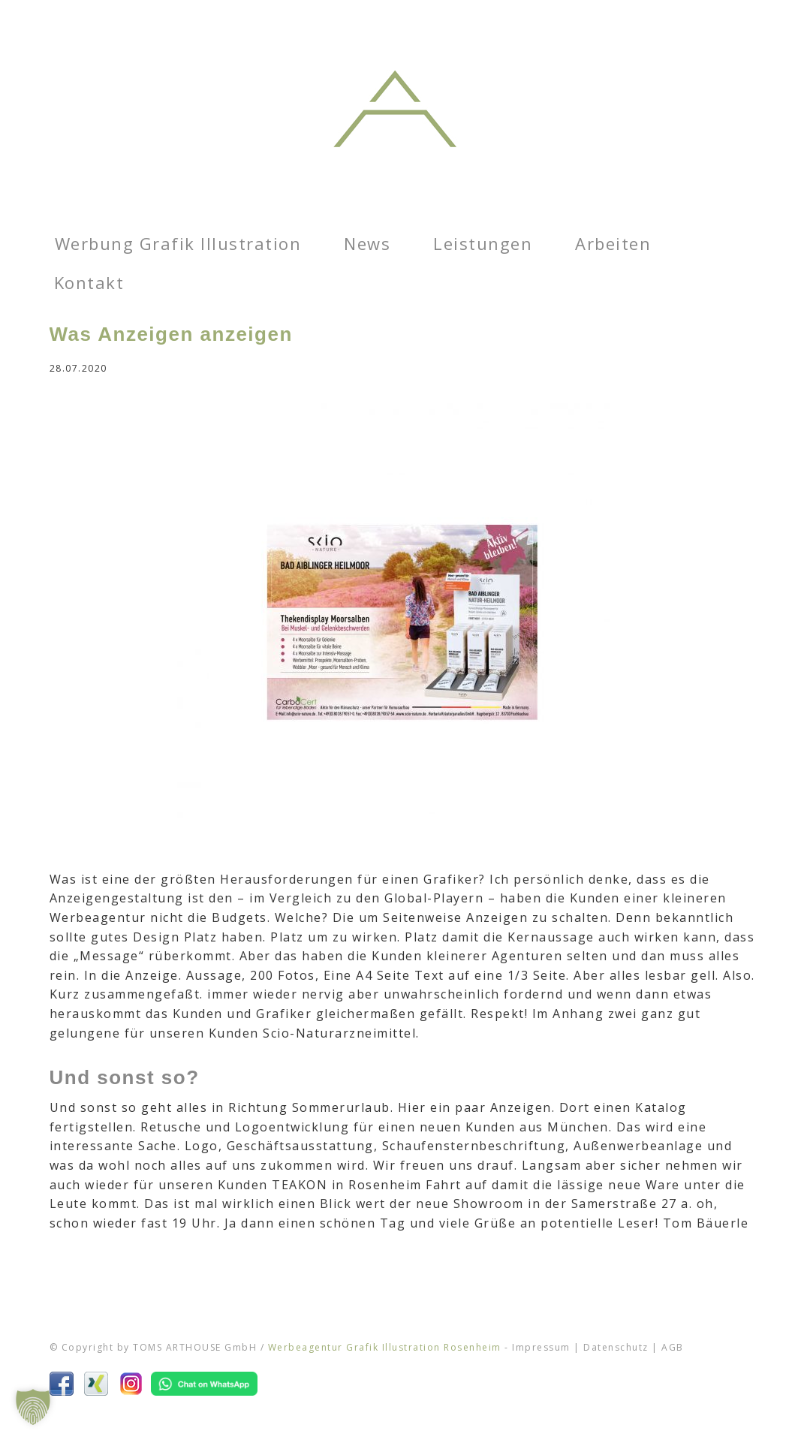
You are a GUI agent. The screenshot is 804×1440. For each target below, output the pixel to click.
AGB (672, 1347)
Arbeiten (613, 243)
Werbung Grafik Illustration (178, 243)
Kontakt (89, 282)
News (367, 243)
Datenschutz (616, 1347)
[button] (33, 1407)
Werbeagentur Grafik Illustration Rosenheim (384, 1347)
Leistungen (482, 243)
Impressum (541, 1347)
